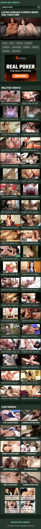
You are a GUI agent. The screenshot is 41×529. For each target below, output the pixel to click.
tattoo (6, 47)
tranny (6, 51)
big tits (29, 43)
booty (36, 47)
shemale (17, 51)
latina (20, 43)
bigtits (27, 47)
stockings (17, 47)
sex (5, 43)
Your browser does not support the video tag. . (20, 29)
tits (12, 43)
